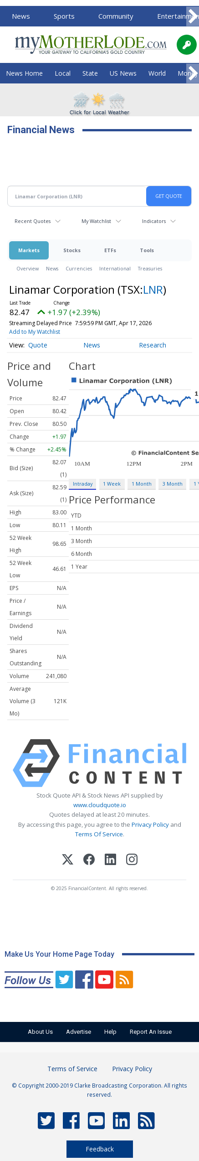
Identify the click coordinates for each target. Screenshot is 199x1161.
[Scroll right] (192, 16)
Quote (37, 345)
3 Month (173, 483)
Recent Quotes (33, 221)
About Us (40, 1031)
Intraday (82, 483)
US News (123, 73)
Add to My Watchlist (34, 332)
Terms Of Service (99, 834)
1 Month (142, 483)
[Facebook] (89, 860)
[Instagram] (131, 860)
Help (110, 1031)
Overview (27, 268)
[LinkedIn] (110, 860)
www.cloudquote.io (99, 805)
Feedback (100, 1149)
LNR (153, 289)
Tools (147, 250)
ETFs (110, 250)
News (21, 16)
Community (115, 16)
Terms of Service (72, 1068)
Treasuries (150, 268)
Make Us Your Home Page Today (59, 954)
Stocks (72, 250)
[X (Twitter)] (67, 860)
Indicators (154, 221)
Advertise (78, 1031)
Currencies (79, 268)
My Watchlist (96, 221)
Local (63, 73)
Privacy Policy (150, 824)
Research (152, 345)
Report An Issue (151, 1031)
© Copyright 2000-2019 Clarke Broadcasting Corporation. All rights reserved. (99, 1090)
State (90, 73)
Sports (64, 16)
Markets (29, 250)
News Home (24, 73)
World (157, 73)
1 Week (112, 483)
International (115, 268)
